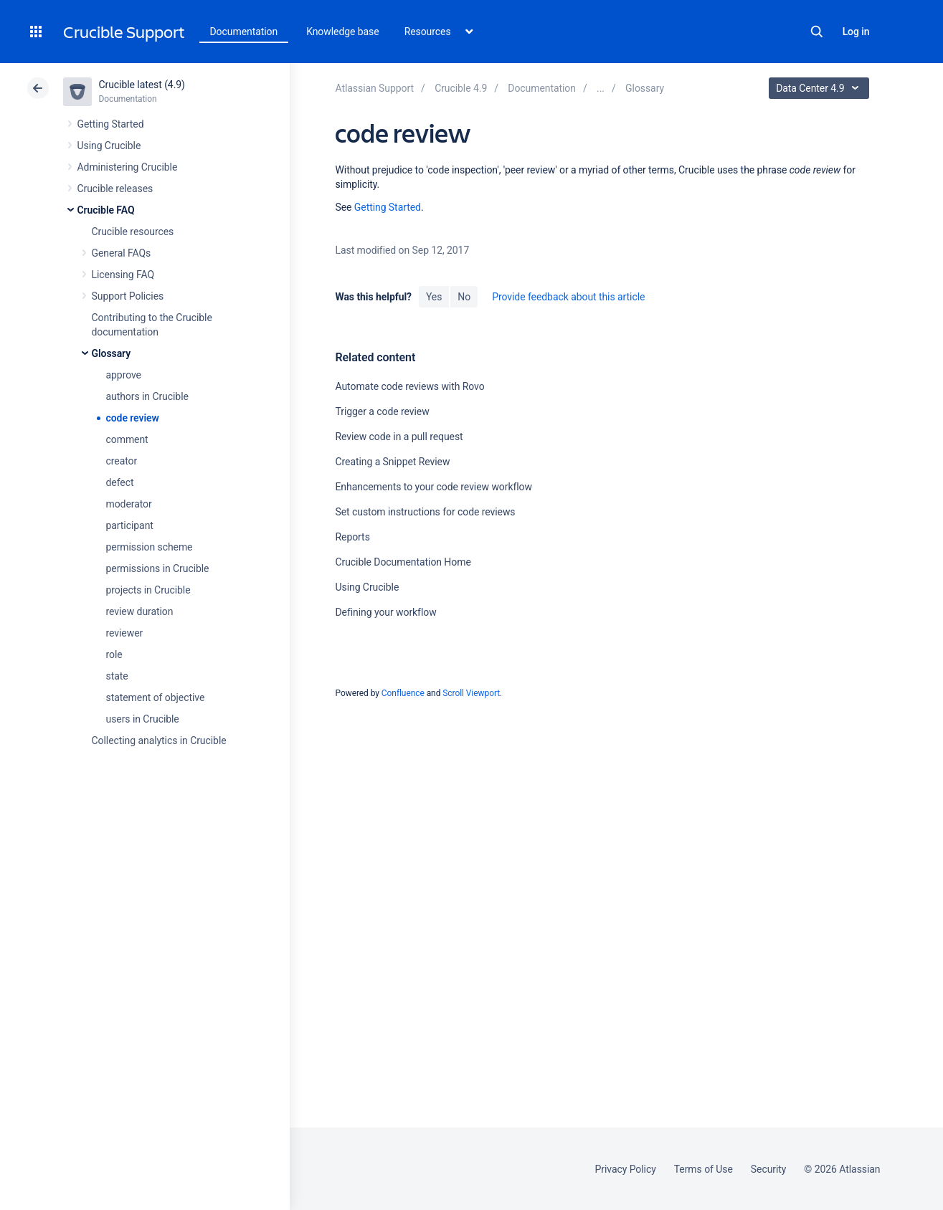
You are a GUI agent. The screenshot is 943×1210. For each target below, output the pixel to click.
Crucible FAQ (106, 210)
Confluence (403, 693)
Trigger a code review (382, 411)
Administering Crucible (127, 167)
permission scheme (149, 547)
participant (129, 525)
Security (769, 1169)
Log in (856, 31)
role (114, 654)
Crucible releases (115, 188)
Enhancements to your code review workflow (433, 486)
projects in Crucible (148, 590)
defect (120, 482)
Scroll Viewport (471, 693)
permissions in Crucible (157, 568)
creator (122, 461)
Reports (352, 537)
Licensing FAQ (123, 274)
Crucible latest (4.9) (142, 84)
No (464, 296)
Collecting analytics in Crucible (159, 740)
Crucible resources (133, 231)
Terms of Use (703, 1169)
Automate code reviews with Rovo (409, 386)
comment (127, 439)
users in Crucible (142, 719)
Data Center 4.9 (821, 88)
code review (132, 418)
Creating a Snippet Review (392, 461)
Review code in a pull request (399, 436)
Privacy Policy (625, 1169)
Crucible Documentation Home (402, 562)
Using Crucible (109, 145)
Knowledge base (342, 31)
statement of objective (155, 697)
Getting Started (110, 124)
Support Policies (128, 296)
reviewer (124, 633)
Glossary (111, 353)
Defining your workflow (385, 612)
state (117, 676)
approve (123, 375)
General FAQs (121, 253)
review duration (140, 611)
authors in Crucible (147, 396)
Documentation (244, 31)
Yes (434, 296)
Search (816, 31)
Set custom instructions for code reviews (425, 512)
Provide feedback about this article (568, 296)
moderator (129, 504)
